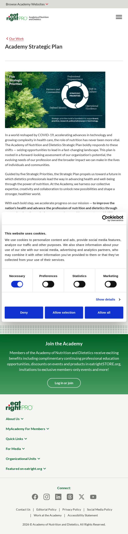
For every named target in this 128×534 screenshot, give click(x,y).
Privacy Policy (71, 509)
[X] (81, 497)
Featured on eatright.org (24, 468)
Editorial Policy (46, 509)
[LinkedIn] (58, 497)
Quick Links (14, 439)
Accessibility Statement (83, 515)
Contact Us (23, 509)
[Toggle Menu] (119, 17)
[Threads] (70, 497)
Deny (24, 312)
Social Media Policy (99, 509)
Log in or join (64, 383)
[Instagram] (46, 497)
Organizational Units (21, 459)
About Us (13, 419)
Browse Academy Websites (25, 4)
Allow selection (64, 312)
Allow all (104, 312)
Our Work (16, 38)
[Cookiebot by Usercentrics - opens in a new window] (105, 218)
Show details (105, 299)
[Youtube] (93, 497)
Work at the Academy (48, 515)
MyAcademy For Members (25, 429)
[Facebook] (35, 497)
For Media (13, 449)
